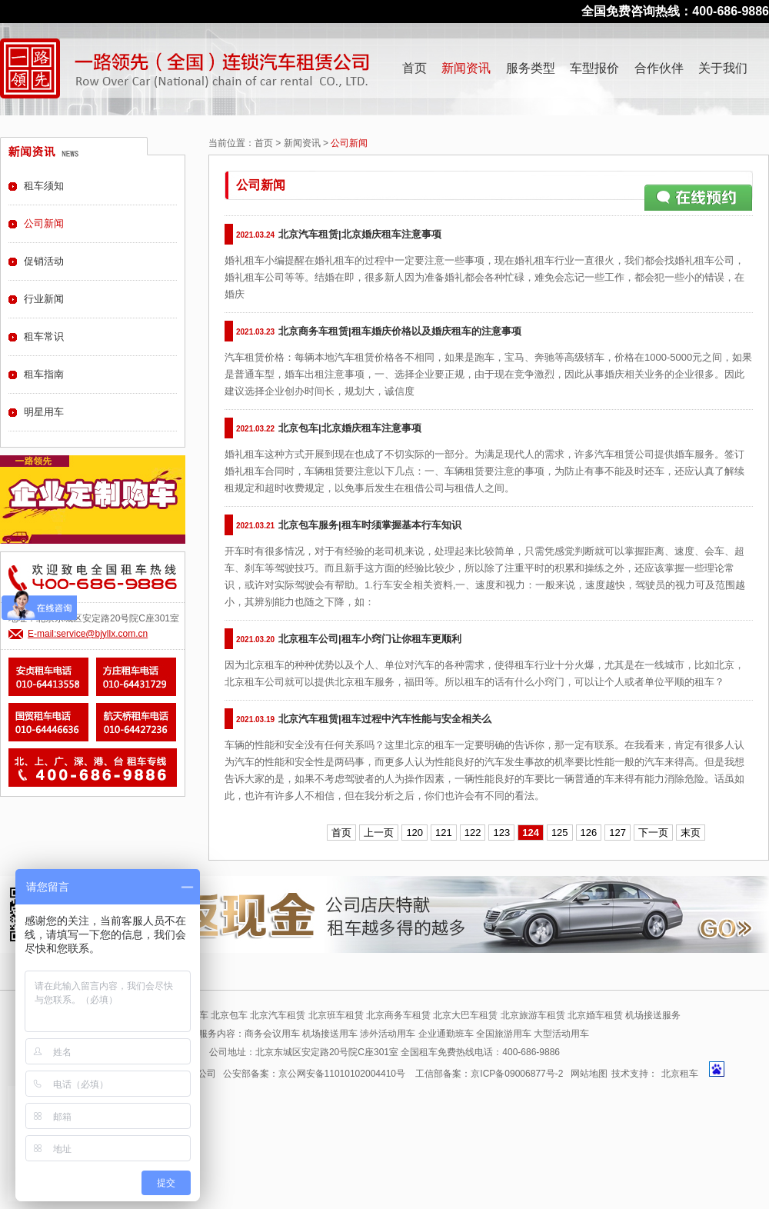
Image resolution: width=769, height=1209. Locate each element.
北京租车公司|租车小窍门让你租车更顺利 (369, 638)
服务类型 (530, 68)
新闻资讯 (466, 68)
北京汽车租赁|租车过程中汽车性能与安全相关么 (384, 718)
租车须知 (44, 186)
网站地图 (589, 1073)
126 (589, 832)
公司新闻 (44, 223)
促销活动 (44, 261)
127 (617, 832)
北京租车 (679, 1073)
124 (530, 832)
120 (414, 832)
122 (472, 832)
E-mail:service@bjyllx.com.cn (88, 633)
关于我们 (722, 68)
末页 (691, 832)
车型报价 (594, 68)
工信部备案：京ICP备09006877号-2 (489, 1073)
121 (443, 832)
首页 (414, 68)
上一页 (379, 832)
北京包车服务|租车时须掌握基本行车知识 (369, 525)
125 (559, 832)
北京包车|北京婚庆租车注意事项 (349, 428)
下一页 (653, 832)
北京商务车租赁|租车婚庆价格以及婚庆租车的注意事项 (399, 331)
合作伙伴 (659, 68)
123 (501, 832)
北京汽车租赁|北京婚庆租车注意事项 (359, 234)
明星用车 (44, 412)
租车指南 (44, 374)
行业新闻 (44, 299)
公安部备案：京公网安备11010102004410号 (314, 1073)
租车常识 (44, 336)
